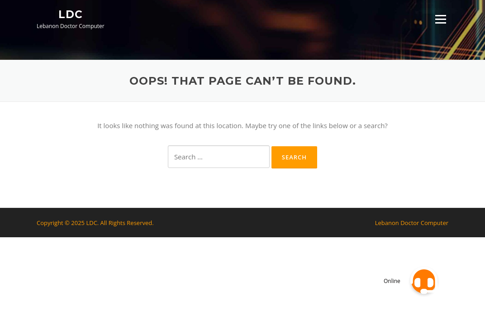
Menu (440, 19)
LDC (70, 14)
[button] (424, 280)
